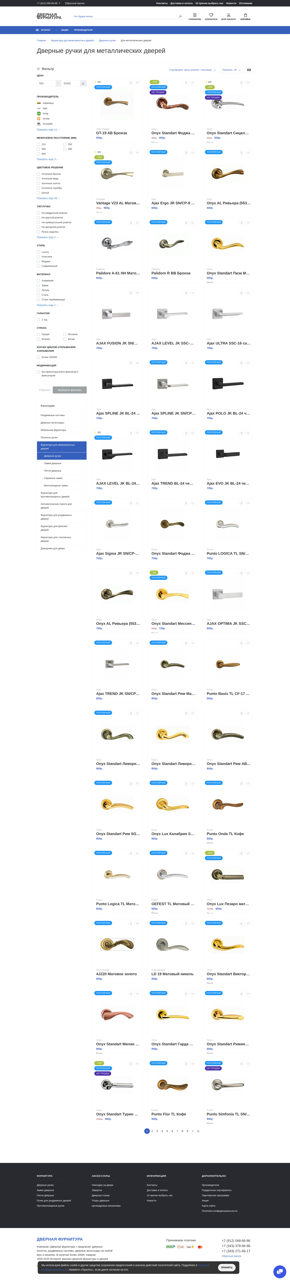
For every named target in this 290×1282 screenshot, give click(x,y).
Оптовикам (245, 3)
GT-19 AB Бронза (111, 133)
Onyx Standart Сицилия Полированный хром (229, 133)
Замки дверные (45, 1190)
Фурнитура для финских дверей (54, 528)
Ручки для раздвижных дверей (54, 1200)
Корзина (245, 16)
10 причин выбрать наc (209, 3)
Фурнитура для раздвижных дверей (56, 517)
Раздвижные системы (53, 415)
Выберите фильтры (70, 390)
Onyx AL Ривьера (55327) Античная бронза (118, 623)
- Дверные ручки (51, 456)
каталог (43, 30)
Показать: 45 (229, 69)
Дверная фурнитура (49, 16)
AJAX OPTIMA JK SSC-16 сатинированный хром (229, 623)
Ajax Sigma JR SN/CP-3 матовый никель (118, 553)
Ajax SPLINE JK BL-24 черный (118, 413)
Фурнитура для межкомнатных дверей (58, 446)
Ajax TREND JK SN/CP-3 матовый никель (118, 694)
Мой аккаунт (228, 16)
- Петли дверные (51, 470)
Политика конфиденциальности (219, 1211)
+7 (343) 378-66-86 (236, 1246)
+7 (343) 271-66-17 (236, 1251)
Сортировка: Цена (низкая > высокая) (190, 69)
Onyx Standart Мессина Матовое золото (173, 623)
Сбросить (44, 390)
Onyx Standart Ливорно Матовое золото (173, 764)
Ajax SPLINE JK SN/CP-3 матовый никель (173, 413)
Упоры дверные (100, 1200)
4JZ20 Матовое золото (116, 974)
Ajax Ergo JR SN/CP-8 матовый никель (173, 203)
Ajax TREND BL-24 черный (173, 483)
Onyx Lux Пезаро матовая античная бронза (229, 904)
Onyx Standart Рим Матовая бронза (173, 694)
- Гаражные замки (52, 478)
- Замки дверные (51, 463)
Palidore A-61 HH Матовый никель (118, 273)
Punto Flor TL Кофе (168, 1114)
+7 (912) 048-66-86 (47, 3)
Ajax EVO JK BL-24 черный (229, 483)
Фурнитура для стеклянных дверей (56, 539)
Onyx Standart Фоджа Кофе (173, 553)
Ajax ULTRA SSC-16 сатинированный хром (229, 343)
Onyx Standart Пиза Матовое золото (229, 273)
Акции (64, 30)
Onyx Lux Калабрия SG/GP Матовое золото (173, 834)
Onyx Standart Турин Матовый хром (118, 1114)
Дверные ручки (45, 1185)
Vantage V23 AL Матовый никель (118, 203)
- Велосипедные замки (54, 485)
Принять (227, 1267)
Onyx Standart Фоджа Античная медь (173, 133)
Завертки (97, 1190)
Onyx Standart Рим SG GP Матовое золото (118, 834)
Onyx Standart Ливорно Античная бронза (118, 764)
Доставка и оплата (182, 3)
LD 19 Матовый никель (172, 974)
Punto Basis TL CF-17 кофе (229, 694)
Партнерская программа (215, 1195)
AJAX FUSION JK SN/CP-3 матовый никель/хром (118, 343)
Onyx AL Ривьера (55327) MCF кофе (229, 203)
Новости (231, 3)
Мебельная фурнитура (53, 430)
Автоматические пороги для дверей (56, 506)
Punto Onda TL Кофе (225, 834)
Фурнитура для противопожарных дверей (55, 494)
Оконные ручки (49, 437)
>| (198, 1131)
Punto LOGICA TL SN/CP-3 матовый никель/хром (229, 553)
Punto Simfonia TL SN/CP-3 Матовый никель (229, 1114)
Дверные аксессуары (52, 422)
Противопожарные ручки (50, 1205)
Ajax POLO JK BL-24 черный (229, 413)
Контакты (162, 3)
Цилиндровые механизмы (106, 1205)
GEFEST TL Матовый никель (173, 904)
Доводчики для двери (53, 548)
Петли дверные (45, 1195)
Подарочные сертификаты (216, 1190)
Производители (83, 30)
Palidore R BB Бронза (170, 273)
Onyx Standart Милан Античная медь (118, 1044)
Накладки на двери (102, 1185)
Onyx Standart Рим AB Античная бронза (229, 764)
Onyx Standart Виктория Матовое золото (229, 974)
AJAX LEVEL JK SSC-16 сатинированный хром (173, 343)
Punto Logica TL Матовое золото (118, 904)
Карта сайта (208, 1205)
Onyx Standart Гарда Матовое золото (173, 1044)
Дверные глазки (100, 1195)
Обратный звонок (75, 3)
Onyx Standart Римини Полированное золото (229, 1044)
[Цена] (46, 83)
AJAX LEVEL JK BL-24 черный (118, 483)
